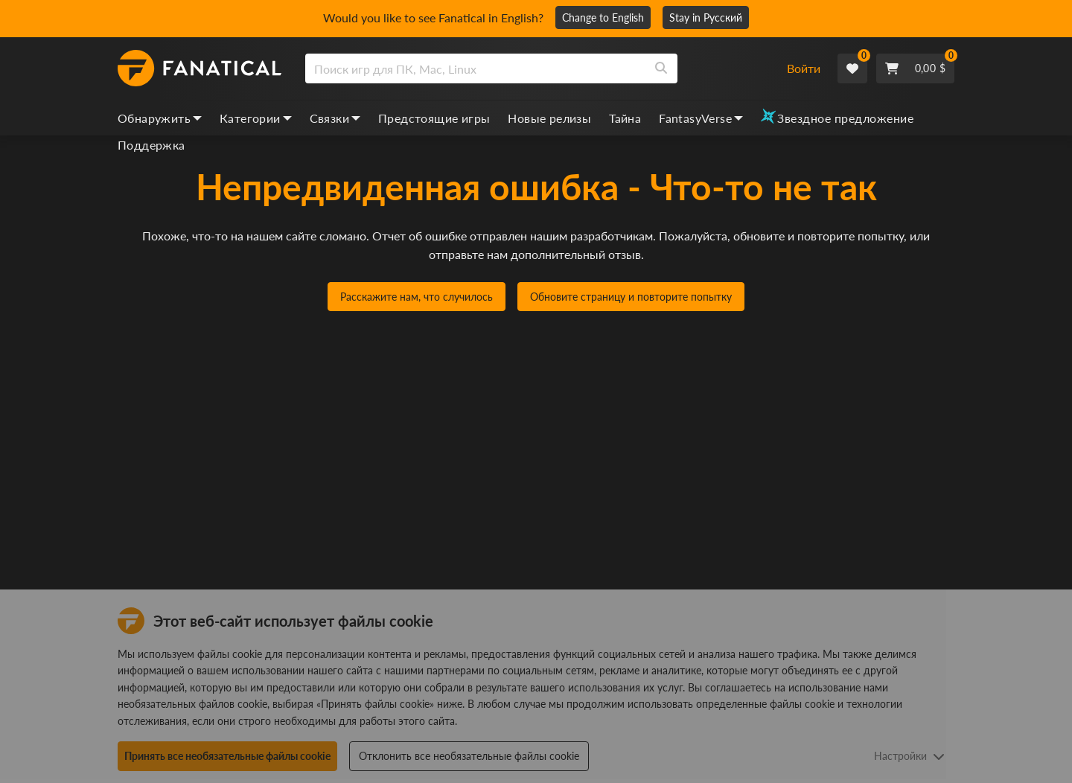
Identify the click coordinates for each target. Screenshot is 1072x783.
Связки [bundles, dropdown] (335, 118)
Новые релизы (549, 118)
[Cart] (915, 68)
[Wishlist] (852, 68)
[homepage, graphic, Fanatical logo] (199, 68)
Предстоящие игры (434, 118)
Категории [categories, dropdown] (256, 118)
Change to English (603, 17)
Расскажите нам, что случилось (416, 296)
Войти (803, 68)
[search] (475, 68)
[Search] (661, 68)
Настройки (909, 756)
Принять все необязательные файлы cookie (227, 756)
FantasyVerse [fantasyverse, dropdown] (701, 118)
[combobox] (536, 68)
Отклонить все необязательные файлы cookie (469, 756)
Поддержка (151, 145)
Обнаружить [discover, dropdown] (160, 118)
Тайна (625, 118)
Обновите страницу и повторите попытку (631, 296)
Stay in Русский (705, 17)
